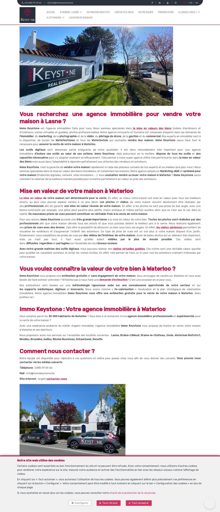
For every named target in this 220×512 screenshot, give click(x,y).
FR (184, 3)
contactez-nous (56, 378)
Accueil (51, 12)
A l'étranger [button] (54, 17)
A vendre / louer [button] (69, 12)
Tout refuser (110, 503)
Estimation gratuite (98, 12)
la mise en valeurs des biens (151, 128)
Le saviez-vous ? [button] (187, 12)
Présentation (166, 12)
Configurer (81, 503)
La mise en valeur (31, 198)
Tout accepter (140, 503)
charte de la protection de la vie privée (132, 492)
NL (197, 3)
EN (191, 3)
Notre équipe (146, 12)
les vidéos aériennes (169, 227)
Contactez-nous (124, 12)
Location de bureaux (81, 17)
